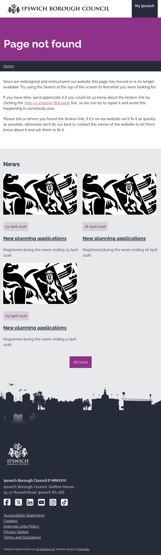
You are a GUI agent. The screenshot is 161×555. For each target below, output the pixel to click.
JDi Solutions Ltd (45, 549)
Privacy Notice (16, 532)
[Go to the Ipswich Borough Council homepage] (58, 9)
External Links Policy (21, 526)
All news (80, 362)
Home (8, 66)
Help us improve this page (47, 103)
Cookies (11, 521)
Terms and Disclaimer (22, 537)
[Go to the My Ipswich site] (145, 9)
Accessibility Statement (24, 515)
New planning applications (34, 238)
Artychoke (83, 549)
